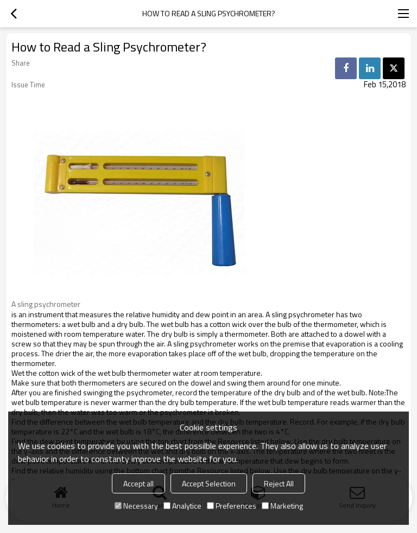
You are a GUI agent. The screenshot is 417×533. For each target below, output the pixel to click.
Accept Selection (209, 483)
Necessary (136, 505)
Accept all (138, 483)
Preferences (231, 505)
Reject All (279, 483)
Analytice (182, 505)
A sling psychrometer (45, 304)
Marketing (282, 505)
